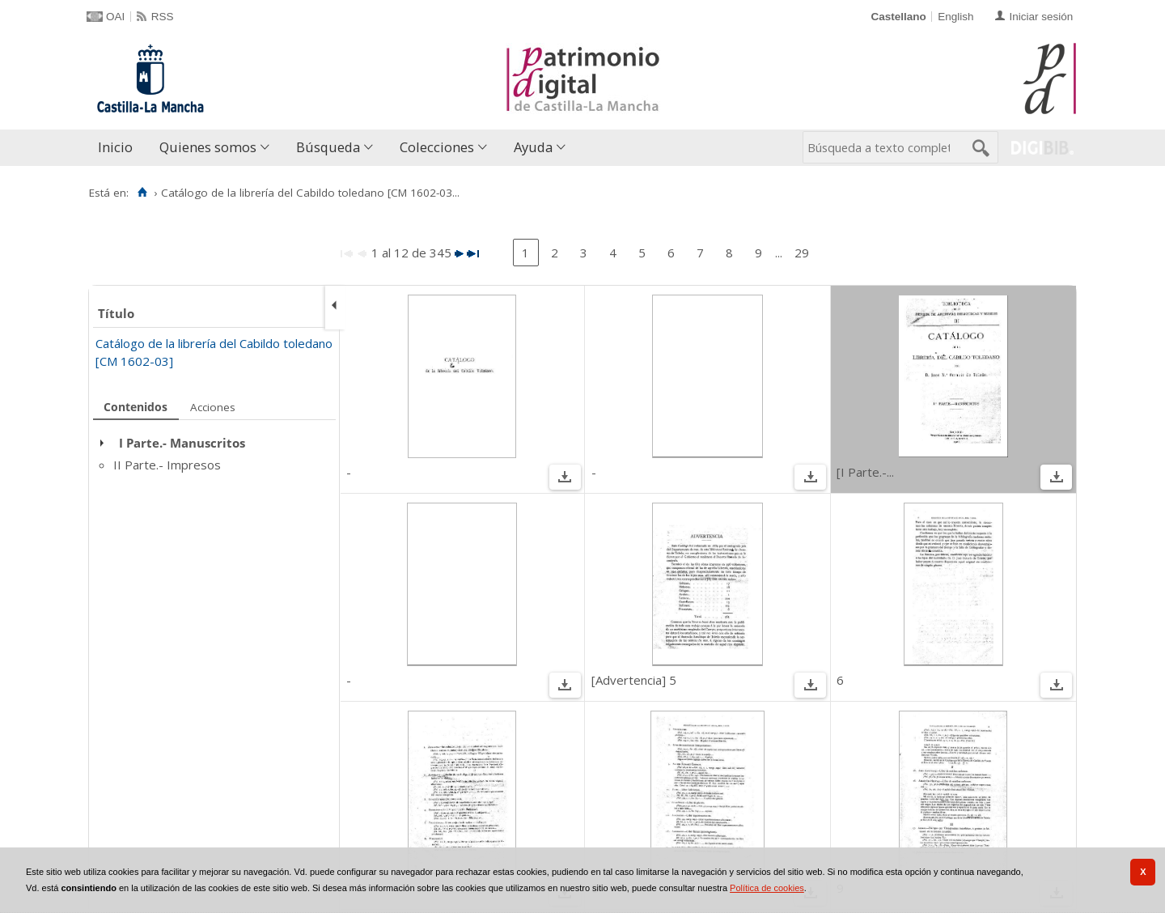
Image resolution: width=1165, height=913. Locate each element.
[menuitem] (118, 148)
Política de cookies (767, 888)
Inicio (115, 147)
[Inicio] (142, 192)
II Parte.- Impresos (167, 464)
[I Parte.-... (865, 472)
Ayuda (533, 147)
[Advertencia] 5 (633, 680)
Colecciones (437, 147)
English (955, 17)
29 (801, 252)
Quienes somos (207, 147)
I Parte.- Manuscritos (182, 443)
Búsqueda (328, 147)
